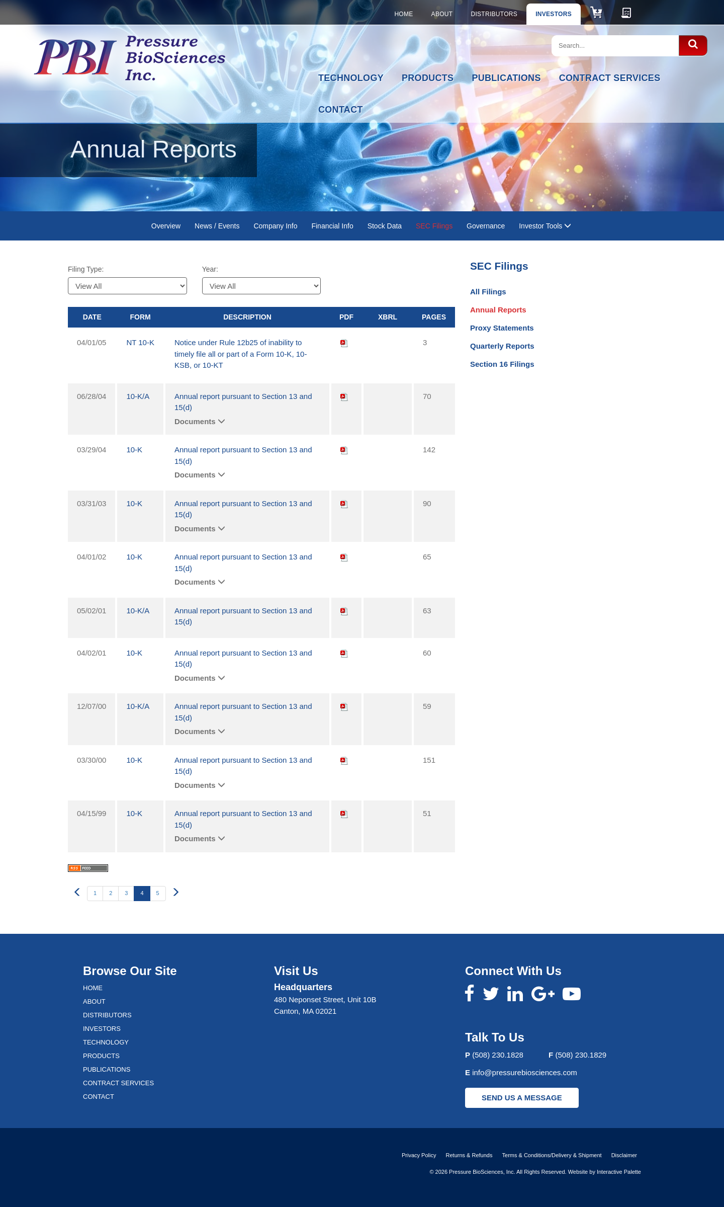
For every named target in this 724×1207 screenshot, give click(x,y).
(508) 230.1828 (497, 1055)
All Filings (488, 291)
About (442, 14)
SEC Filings (434, 226)
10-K (134, 449)
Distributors (494, 14)
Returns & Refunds (469, 1155)
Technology (351, 78)
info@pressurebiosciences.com (524, 1072)
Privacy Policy (419, 1155)
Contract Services (610, 78)
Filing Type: (86, 269)
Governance (486, 226)
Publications (506, 78)
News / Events (217, 226)
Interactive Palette (619, 1172)
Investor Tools (545, 226)
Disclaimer (624, 1155)
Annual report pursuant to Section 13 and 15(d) (243, 402)
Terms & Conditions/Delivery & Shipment (552, 1155)
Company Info (275, 226)
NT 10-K (140, 342)
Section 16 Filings (502, 364)
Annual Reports (498, 309)
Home (403, 14)
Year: (210, 269)
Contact (340, 110)
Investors (553, 14)
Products (428, 78)
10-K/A (137, 396)
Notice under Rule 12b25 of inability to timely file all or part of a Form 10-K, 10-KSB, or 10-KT (240, 353)
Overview (165, 226)
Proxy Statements (502, 328)
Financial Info (332, 226)
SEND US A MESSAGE (522, 1097)
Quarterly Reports (502, 346)
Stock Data (385, 226)
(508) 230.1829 (580, 1055)
